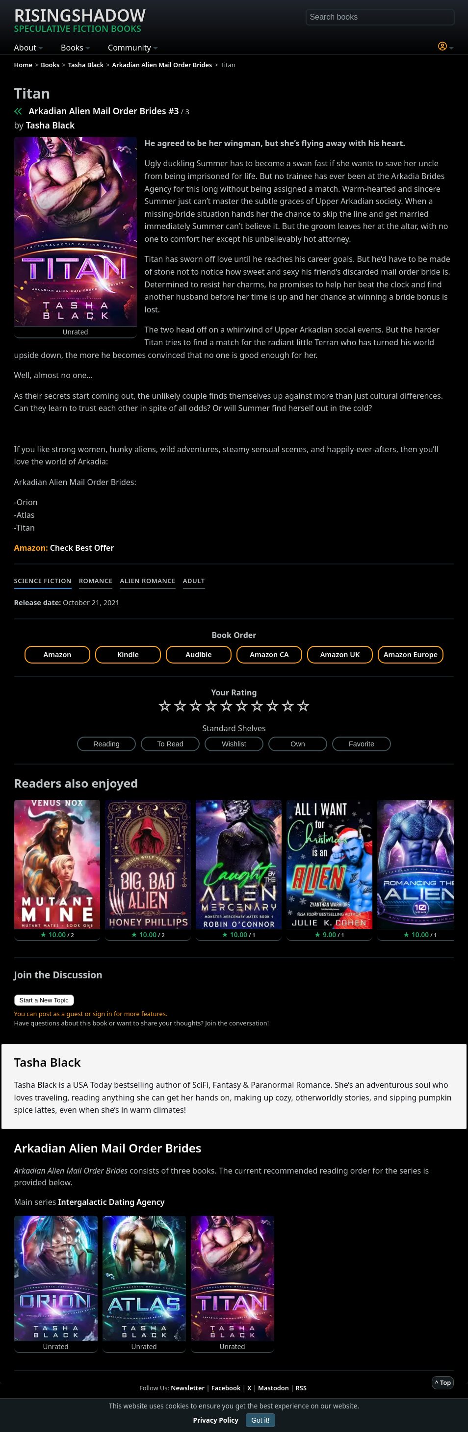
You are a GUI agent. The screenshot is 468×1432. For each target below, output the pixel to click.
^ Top (443, 1382)
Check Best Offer (82, 547)
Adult (194, 580)
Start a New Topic (44, 1000)
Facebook (226, 1387)
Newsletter (188, 1387)
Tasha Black (50, 125)
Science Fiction (43, 580)
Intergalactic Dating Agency (111, 1202)
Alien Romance (147, 580)
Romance (96, 580)
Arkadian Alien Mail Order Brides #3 (104, 111)
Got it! (260, 1420)
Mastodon (273, 1387)
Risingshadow (80, 19)
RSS (301, 1387)
